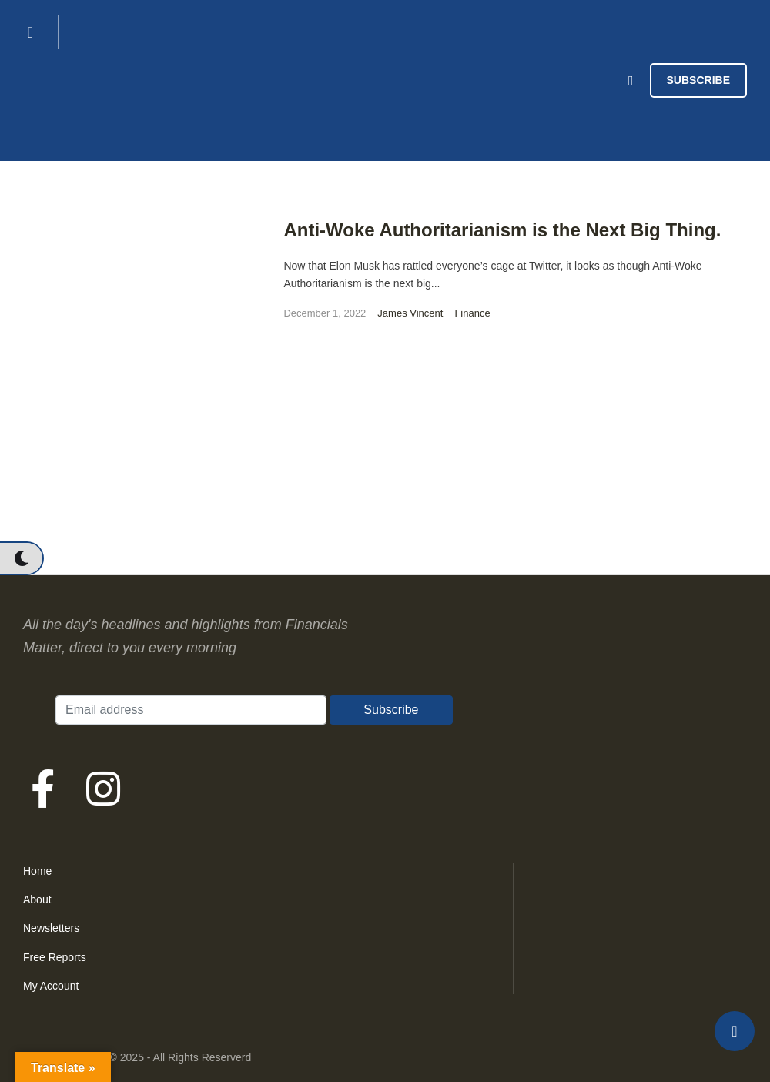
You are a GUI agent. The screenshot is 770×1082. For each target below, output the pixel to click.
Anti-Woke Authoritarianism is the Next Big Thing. (502, 229)
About (37, 899)
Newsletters (51, 928)
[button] (21, 558)
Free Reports (54, 957)
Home (37, 871)
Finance (472, 313)
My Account (51, 986)
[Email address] (190, 710)
